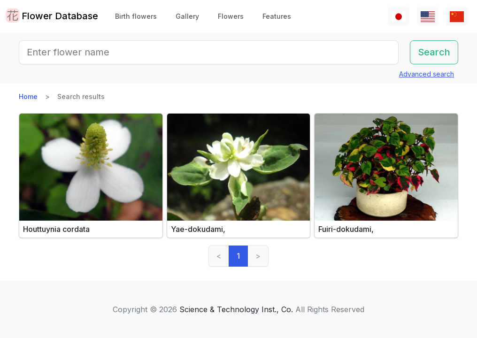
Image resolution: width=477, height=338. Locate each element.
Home (28, 96)
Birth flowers (136, 16)
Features (276, 16)
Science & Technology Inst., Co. (236, 309)
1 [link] (238, 256)
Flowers (231, 16)
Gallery (187, 16)
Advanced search (426, 74)
